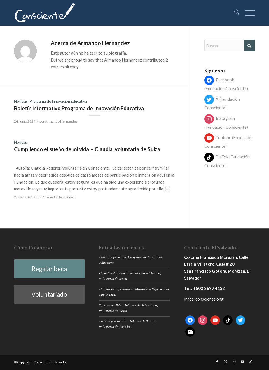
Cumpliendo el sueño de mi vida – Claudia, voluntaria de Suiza (87, 149)
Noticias (21, 101)
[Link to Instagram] (234, 361)
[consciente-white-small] (45, 12)
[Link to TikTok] (251, 361)
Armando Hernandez (61, 121)
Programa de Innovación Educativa (58, 101)
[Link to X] (225, 361)
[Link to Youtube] (242, 361)
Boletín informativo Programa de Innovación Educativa (79, 108)
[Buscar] (234, 12)
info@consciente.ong (204, 298)
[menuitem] (234, 12)
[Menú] (247, 12)
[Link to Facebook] (217, 361)
